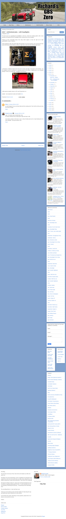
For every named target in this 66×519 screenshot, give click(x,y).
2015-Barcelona (58, 38)
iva (57, 49)
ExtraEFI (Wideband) (52, 399)
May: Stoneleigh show (52, 222)
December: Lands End (52, 248)
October (52, 84)
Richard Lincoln (8, 113)
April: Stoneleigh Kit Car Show (54, 242)
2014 (50, 106)
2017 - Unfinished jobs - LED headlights (55, 80)
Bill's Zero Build (50, 352)
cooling (50, 45)
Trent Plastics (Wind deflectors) (54, 458)
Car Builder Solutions (52, 383)
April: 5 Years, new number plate (54, 231)
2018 (50, 72)
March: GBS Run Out (52, 274)
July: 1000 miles (51, 287)
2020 (50, 68)
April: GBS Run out (51, 259)
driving (57, 45)
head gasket (58, 48)
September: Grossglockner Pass (54, 235)
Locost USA (60, 356)
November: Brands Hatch (53, 276)
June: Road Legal (51, 289)
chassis (56, 43)
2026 (50, 65)
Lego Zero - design (54, 77)
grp (54, 48)
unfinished (50, 56)
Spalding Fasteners (52, 447)
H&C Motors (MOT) (52, 405)
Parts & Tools (49, 25)
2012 (50, 109)
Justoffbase (50, 414)
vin (56, 56)
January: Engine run (52, 300)
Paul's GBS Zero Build (50, 365)
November (52, 82)
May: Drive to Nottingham (53, 293)
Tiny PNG (3, 509)
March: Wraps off (51, 298)
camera (52, 43)
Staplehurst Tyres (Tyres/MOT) (54, 449)
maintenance (55, 51)
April (51, 95)
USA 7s (59, 361)
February (52, 98)
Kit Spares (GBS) (51, 416)
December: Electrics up (52, 304)
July (51, 89)
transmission (61, 55)
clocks (60, 43)
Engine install (56, 134)
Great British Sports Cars (60, 352)
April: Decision (51, 319)
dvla (61, 45)
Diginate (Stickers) (51, 390)
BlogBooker (3, 511)
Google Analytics (4, 508)
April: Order (50, 317)
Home (4, 25)
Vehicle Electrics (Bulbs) (53, 462)
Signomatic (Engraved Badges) (54, 439)
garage (49, 48)
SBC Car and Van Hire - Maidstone (55, 434)
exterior (60, 47)
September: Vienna (52, 237)
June (51, 91)
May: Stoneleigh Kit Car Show (54, 257)
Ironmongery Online (52, 412)
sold (52, 53)
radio (61, 52)
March (51, 96)
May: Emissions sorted (52, 239)
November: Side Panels (52, 306)
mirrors (61, 51)
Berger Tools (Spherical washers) (54, 377)
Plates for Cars (51, 428)
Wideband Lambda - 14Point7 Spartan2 (57, 126)
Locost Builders (61, 354)
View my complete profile (45, 476)
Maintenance (28, 25)
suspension (51, 55)
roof (63, 52)
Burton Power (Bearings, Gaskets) (55, 379)
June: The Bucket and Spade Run (55, 255)
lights (8, 33)
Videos (18, 25)
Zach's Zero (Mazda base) (50, 368)
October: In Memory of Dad (53, 250)
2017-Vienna (61, 41)
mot (63, 51)
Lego (63, 49)
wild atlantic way (54, 57)
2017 (50, 74)
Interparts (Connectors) (52, 409)
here (22, 93)
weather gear (60, 56)
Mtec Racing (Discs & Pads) (53, 426)
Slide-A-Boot (50, 443)
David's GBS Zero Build (50, 355)
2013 (50, 108)
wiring (49, 59)
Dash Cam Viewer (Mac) (53, 388)
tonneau (56, 55)
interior (54, 49)
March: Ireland (51, 244)
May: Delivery (50, 315)
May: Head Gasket (51, 216)
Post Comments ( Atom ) (26, 150)
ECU (59, 25)
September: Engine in (52, 309)
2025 (50, 67)
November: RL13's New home (54, 227)
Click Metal (50, 386)
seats (49, 53)
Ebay (49, 392)
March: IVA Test (51, 296)
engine (50, 47)
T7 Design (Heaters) (52, 452)
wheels (49, 57)
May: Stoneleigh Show (52, 229)
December (52, 75)
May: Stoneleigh (51, 268)
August (51, 87)
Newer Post (5, 145)
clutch (62, 43)
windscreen (61, 57)
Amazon (49, 375)
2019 (50, 70)
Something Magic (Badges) (53, 445)
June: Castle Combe (52, 265)
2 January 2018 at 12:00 (13, 104)
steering (62, 53)
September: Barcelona (52, 263)
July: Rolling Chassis (52, 313)
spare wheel (57, 53)
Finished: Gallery (51, 285)
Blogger (2, 505)
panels (54, 52)
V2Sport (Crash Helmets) (53, 460)
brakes (60, 42)
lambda (60, 49)
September (52, 86)
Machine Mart (50, 418)
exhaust (55, 47)
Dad (53, 45)
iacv (51, 49)
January (52, 100)
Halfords (49, 407)
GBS (52, 48)
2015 (50, 104)
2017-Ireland (56, 41)
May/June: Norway (51, 220)
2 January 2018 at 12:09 (19, 113)
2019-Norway (51, 42)
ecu (63, 45)
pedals (58, 52)
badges (56, 42)
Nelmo (6, 104)
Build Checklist (39, 25)
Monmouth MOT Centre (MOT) (54, 423)
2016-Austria (54, 40)
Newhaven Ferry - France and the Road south (58, 197)
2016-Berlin (59, 40)
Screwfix (49, 436)
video (54, 56)
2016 (50, 102)
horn (49, 49)
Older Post (40, 145)
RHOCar (59, 358)
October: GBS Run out (52, 278)
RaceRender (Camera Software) (54, 432)
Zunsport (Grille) (51, 465)
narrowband (50, 52)
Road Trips (11, 25)
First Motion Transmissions (53, 401)
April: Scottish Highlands (53, 270)
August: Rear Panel (52, 311)
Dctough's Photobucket (50, 358)
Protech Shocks (51, 430)
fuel (63, 47)
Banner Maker (4, 506)
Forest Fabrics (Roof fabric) (53, 403)
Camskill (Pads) (51, 381)
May (51, 93)
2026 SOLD (50, 209)
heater (62, 48)
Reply (6, 109)
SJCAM (49, 441)
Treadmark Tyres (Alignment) (54, 456)
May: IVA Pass (51, 291)
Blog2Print (3, 512)
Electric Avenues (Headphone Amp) (55, 394)
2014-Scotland (51, 38)
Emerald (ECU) (51, 396)
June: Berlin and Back (52, 252)
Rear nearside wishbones (58, 178)
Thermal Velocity (51, 454)
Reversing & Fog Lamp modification (58, 161)
